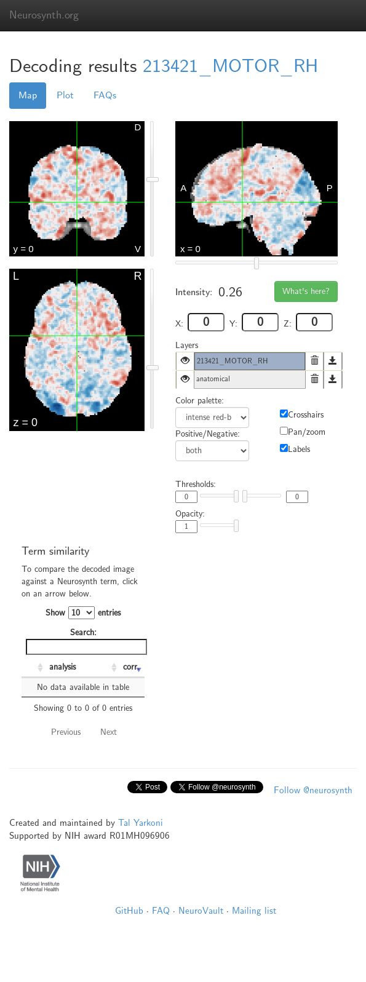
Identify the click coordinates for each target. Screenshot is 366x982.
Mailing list (254, 910)
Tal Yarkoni (140, 822)
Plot (65, 95)
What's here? (306, 291)
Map (27, 95)
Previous (66, 732)
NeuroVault (200, 910)
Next (108, 732)
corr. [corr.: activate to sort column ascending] (131, 667)
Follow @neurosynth (313, 790)
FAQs (104, 95)
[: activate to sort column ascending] (34, 668)
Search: (85, 641)
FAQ (161, 910)
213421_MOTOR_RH (230, 66)
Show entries (83, 612)
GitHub (129, 910)
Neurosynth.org (44, 15)
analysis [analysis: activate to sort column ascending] (62, 667)
